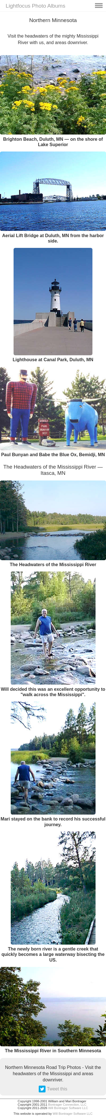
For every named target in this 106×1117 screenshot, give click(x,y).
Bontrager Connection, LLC (67, 1104)
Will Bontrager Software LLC (68, 1108)
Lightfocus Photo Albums (35, 6)
